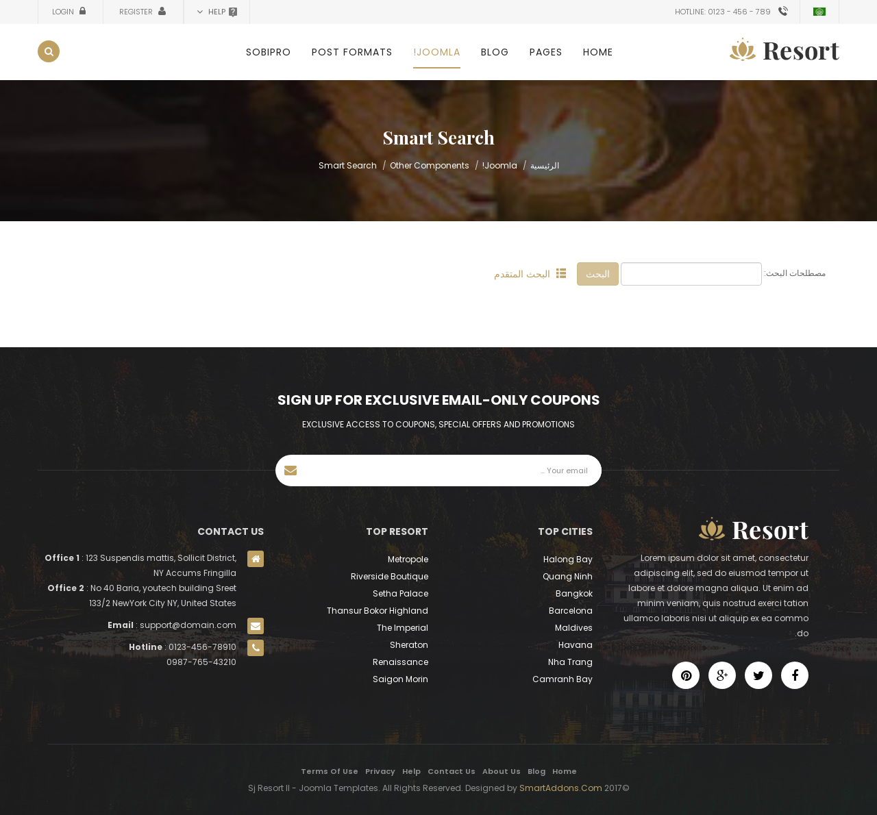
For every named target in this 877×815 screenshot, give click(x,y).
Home (598, 52)
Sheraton (409, 645)
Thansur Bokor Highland (377, 610)
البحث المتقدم (530, 274)
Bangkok (574, 593)
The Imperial (402, 628)
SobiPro (268, 52)
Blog (495, 52)
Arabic (819, 12)
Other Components (429, 165)
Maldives (574, 628)
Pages (546, 52)
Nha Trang (570, 662)
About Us (501, 771)
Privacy (380, 771)
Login (64, 11)
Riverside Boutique (389, 576)
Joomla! (436, 52)
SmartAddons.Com (560, 788)
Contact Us (451, 771)
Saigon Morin (400, 679)
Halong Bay (568, 559)
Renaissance (400, 662)
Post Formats (352, 52)
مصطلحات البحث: (795, 273)
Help (411, 771)
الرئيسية (544, 165)
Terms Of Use (329, 771)
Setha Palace (400, 593)
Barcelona (571, 610)
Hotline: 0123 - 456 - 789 (723, 11)
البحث (598, 274)
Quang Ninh (568, 576)
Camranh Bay (562, 679)
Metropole (408, 559)
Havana (575, 645)
